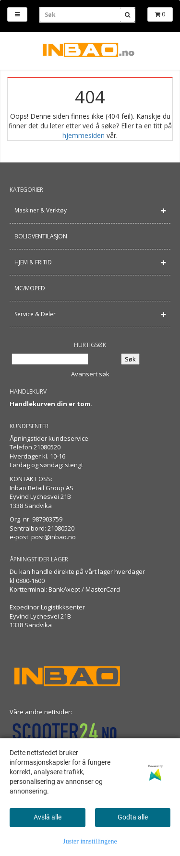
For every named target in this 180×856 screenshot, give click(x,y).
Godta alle (133, 817)
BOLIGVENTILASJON (40, 236)
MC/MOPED (29, 288)
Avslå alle (47, 817)
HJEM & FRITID (33, 262)
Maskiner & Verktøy (40, 210)
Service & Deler (35, 314)
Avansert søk (90, 374)
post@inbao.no (53, 537)
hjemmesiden (83, 135)
